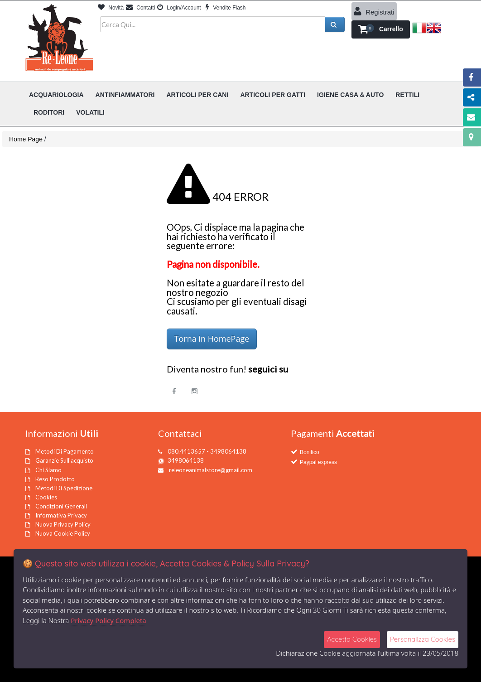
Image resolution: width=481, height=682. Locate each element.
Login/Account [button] (179, 8)
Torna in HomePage (212, 338)
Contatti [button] (140, 8)
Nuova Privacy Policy (63, 524)
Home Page (26, 139)
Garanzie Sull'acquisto (64, 460)
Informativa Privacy (61, 515)
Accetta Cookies (352, 639)
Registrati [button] (374, 11)
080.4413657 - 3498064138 (207, 451)
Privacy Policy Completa (108, 620)
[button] (380, 29)
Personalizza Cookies (422, 639)
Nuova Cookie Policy (62, 533)
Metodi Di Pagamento (64, 451)
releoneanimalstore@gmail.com (210, 470)
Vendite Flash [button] (225, 8)
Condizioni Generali (61, 506)
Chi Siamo (48, 470)
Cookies (46, 497)
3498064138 (186, 460)
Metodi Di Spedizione (63, 488)
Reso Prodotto (55, 479)
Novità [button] (111, 8)
